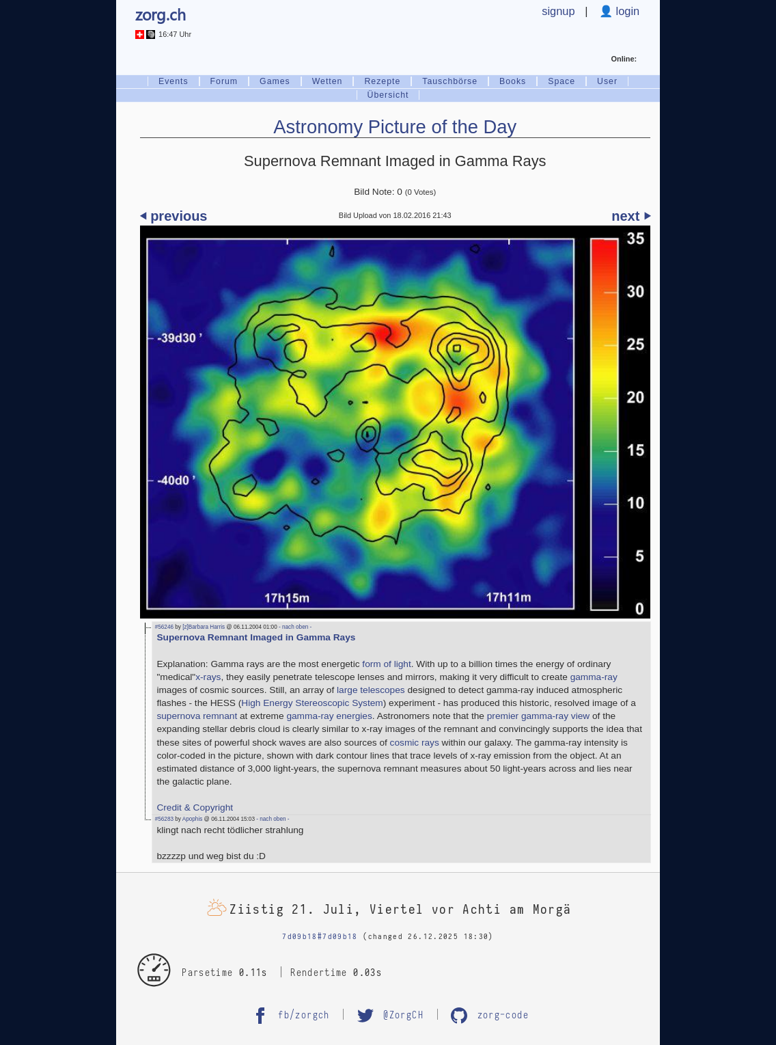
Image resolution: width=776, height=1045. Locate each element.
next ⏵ (630, 215)
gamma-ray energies (329, 716)
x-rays (208, 677)
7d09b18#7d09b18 (320, 937)
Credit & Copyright (194, 807)
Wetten (327, 81)
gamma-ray (594, 677)
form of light (386, 664)
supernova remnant (196, 716)
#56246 (164, 627)
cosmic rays (414, 742)
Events (173, 81)
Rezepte (382, 81)
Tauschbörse (449, 81)
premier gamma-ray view (538, 716)
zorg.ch (160, 14)
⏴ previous (174, 215)
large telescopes (371, 690)
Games (275, 81)
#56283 (164, 819)
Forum (224, 81)
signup (558, 11)
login (626, 11)
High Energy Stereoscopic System (312, 703)
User (607, 81)
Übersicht (388, 95)
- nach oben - (294, 627)
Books (512, 81)
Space (561, 81)
